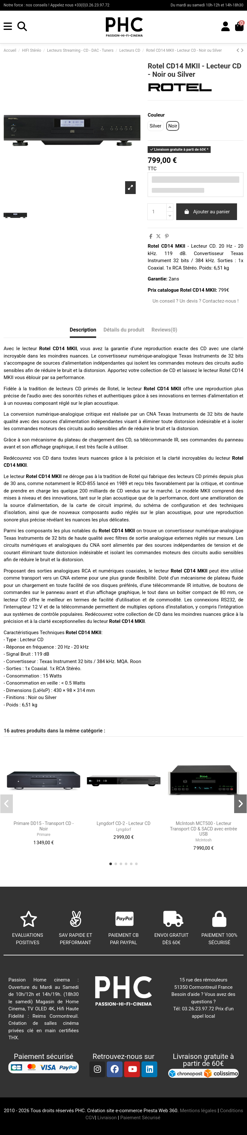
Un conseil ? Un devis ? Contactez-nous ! (195, 301)
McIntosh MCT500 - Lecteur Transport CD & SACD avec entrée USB (203, 829)
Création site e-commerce (114, 1110)
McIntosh (204, 840)
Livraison (107, 1118)
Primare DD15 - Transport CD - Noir (44, 826)
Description (83, 330)
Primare (43, 834)
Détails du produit (124, 330)
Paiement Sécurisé (140, 1118)
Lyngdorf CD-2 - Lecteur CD (124, 823)
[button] (110, 864)
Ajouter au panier (207, 212)
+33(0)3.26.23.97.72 (92, 5)
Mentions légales (198, 1110)
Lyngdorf (123, 829)
